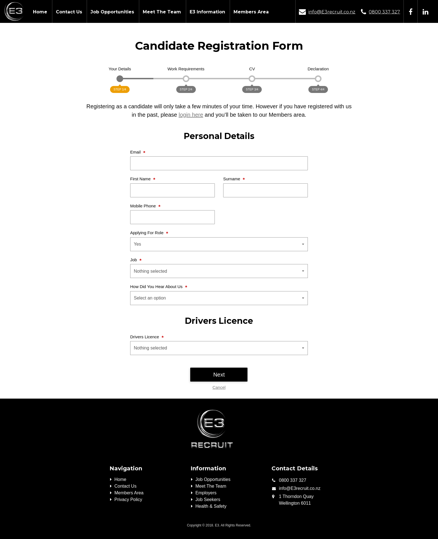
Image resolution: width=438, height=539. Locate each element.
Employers (206, 492)
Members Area (251, 12)
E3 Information (207, 12)
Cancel (219, 387)
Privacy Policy (128, 499)
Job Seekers (208, 499)
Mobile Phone (143, 205)
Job (134, 259)
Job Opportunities (112, 12)
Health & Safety (211, 506)
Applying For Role (147, 232)
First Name (141, 178)
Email (136, 152)
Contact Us (69, 12)
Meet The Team (162, 12)
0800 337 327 (384, 12)
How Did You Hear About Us (157, 286)
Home (40, 12)
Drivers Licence (145, 336)
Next (219, 375)
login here (190, 115)
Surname (232, 178)
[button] (219, 244)
